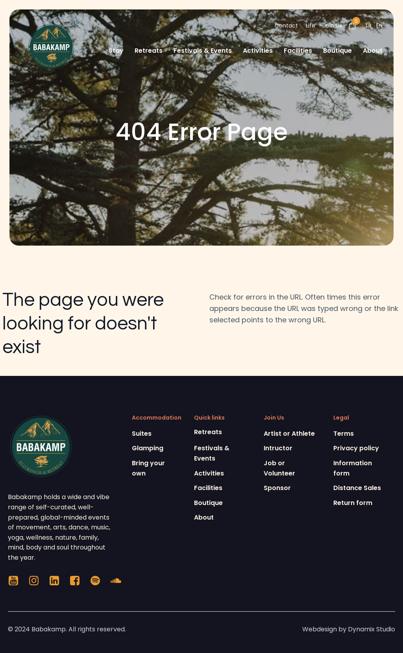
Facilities (298, 50)
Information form (352, 468)
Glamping (147, 448)
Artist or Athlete (289, 433)
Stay (116, 50)
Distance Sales (357, 487)
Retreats (149, 50)
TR (368, 26)
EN (379, 26)
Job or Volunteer (279, 468)
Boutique (337, 50)
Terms (343, 433)
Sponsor (277, 487)
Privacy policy (356, 448)
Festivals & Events (203, 50)
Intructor (278, 448)
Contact (286, 26)
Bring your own (148, 468)
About (373, 50)
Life (310, 26)
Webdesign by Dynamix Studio (348, 629)
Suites (142, 433)
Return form (352, 502)
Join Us (332, 26)
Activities (258, 50)
